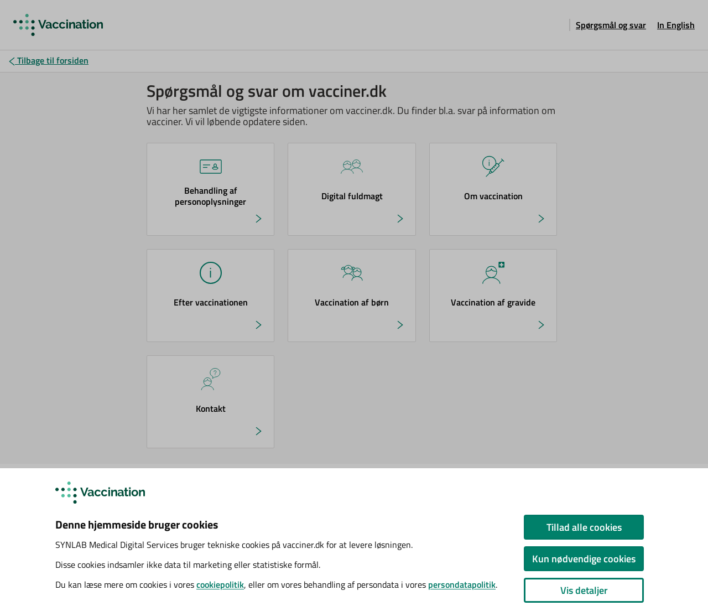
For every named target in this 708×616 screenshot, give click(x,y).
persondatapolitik (462, 584)
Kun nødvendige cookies (584, 558)
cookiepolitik (220, 584)
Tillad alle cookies (584, 527)
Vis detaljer (584, 590)
